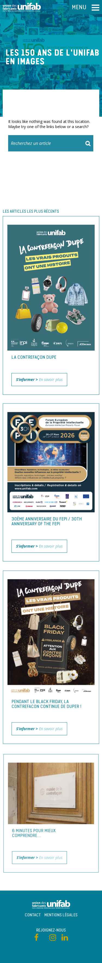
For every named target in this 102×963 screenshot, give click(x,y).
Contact (33, 914)
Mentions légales (61, 914)
